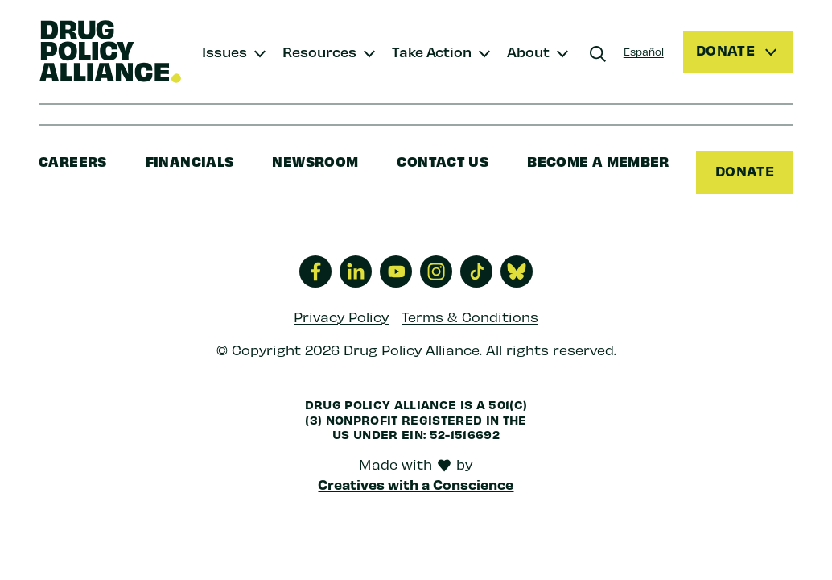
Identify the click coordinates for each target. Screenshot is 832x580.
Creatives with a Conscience (415, 484)
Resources (319, 51)
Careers (73, 160)
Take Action (432, 51)
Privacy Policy (341, 317)
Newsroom (315, 160)
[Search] (598, 54)
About (528, 51)
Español (644, 51)
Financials (190, 160)
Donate (744, 171)
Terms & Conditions (470, 317)
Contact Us (442, 160)
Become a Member (598, 160)
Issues (224, 51)
